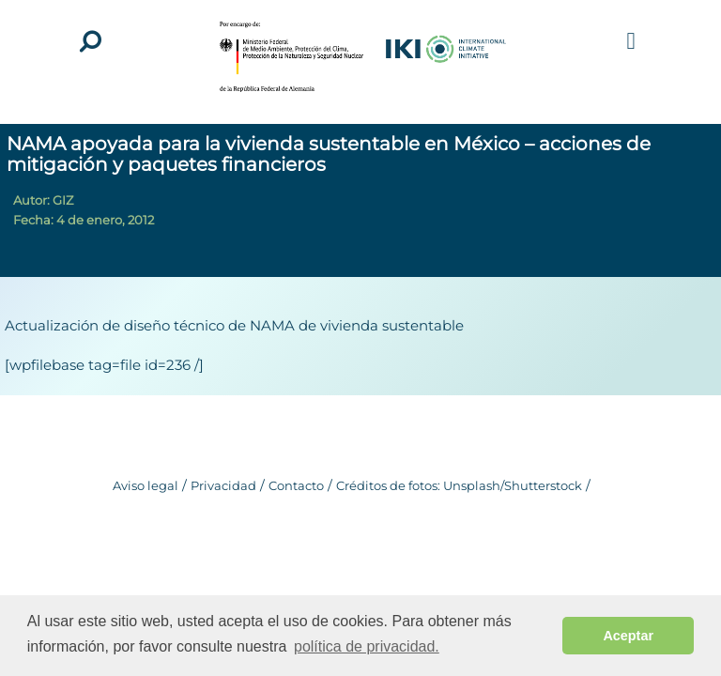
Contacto (296, 485)
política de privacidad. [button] (366, 646)
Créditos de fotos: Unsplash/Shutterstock (459, 485)
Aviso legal (145, 485)
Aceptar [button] (628, 635)
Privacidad (223, 485)
